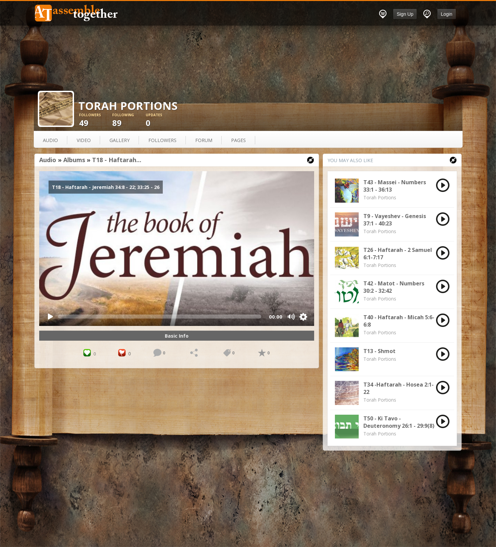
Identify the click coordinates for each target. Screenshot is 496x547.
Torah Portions (379, 197)
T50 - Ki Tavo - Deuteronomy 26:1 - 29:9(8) (398, 422)
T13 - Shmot (379, 351)
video (84, 140)
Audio (47, 160)
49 (96, 120)
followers (162, 140)
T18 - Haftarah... (116, 160)
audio (50, 140)
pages (238, 140)
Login (446, 14)
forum (203, 140)
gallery (120, 140)
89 (129, 120)
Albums (74, 160)
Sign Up (405, 14)
